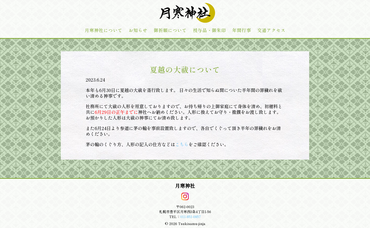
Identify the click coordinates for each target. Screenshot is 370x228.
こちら (181, 144)
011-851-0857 (190, 216)
